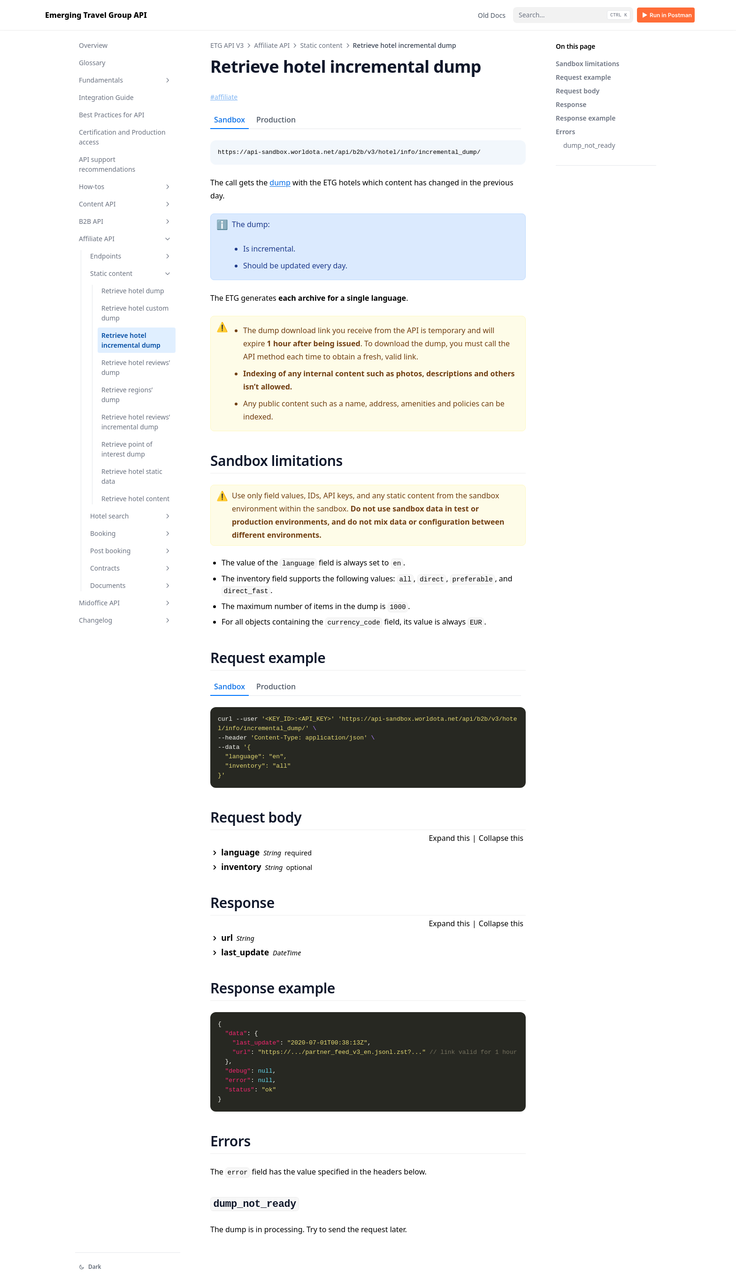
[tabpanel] (368, 147)
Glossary (92, 62)
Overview (93, 45)
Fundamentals (125, 80)
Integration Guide (106, 97)
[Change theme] (127, 1266)
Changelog (125, 620)
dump (280, 182)
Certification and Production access (122, 137)
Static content (131, 273)
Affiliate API (125, 238)
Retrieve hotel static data (131, 476)
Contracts (131, 568)
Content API (125, 203)
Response (571, 104)
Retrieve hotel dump (132, 290)
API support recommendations (107, 164)
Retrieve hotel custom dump (135, 313)
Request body (577, 90)
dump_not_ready (589, 145)
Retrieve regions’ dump (127, 394)
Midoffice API (125, 602)
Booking (131, 533)
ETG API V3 (227, 45)
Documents (131, 585)
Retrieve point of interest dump (127, 449)
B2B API (125, 221)
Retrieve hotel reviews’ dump (135, 367)
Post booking (131, 550)
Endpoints (131, 256)
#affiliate (224, 96)
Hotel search (131, 515)
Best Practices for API (111, 114)
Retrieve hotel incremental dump (131, 340)
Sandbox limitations (588, 63)
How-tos (125, 186)
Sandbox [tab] (229, 119)
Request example (583, 77)
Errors (565, 131)
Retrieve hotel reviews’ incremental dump (135, 421)
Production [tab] (276, 119)
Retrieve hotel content (135, 498)
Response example (585, 118)
